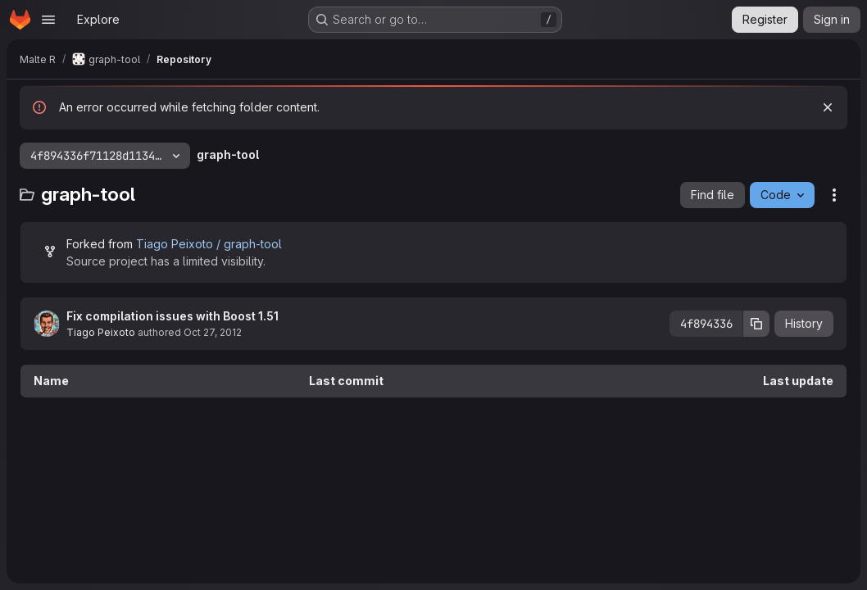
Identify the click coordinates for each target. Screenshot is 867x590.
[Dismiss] (827, 107)
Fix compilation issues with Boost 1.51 (172, 316)
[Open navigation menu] (48, 20)
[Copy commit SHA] (756, 324)
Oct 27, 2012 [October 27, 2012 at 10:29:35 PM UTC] (213, 332)
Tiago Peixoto (100, 332)
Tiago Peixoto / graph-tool (209, 244)
